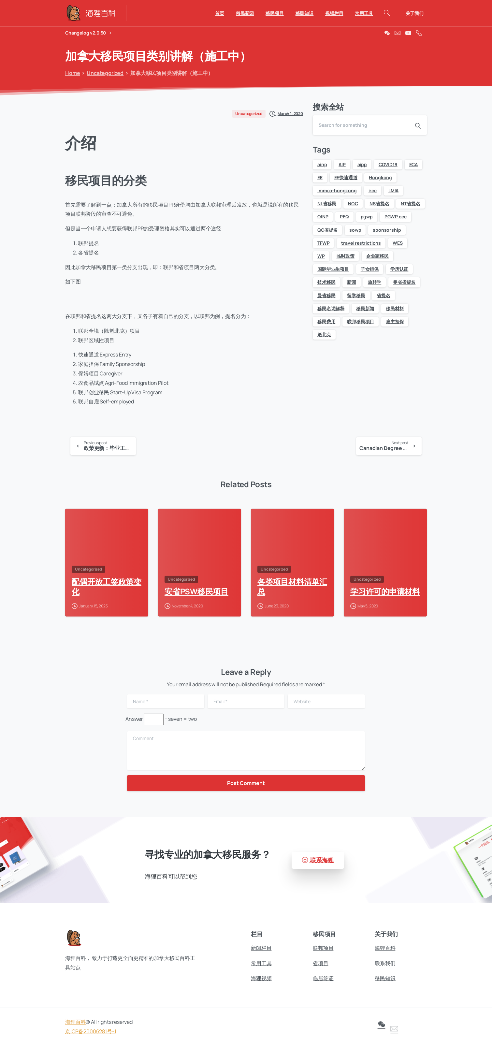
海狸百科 (75, 1025)
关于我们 (415, 13)
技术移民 (326, 282)
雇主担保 (395, 321)
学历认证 (399, 269)
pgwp (367, 216)
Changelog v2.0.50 (88, 33)
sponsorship (387, 230)
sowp (355, 230)
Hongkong (380, 177)
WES (398, 243)
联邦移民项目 (360, 321)
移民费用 (326, 321)
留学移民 (356, 295)
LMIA (393, 190)
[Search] (361, 125)
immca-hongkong (337, 190)
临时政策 (346, 256)
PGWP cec (395, 216)
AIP (342, 164)
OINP (322, 216)
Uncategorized (103, 73)
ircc (373, 190)
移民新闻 (365, 308)
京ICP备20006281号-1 (90, 1034)
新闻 (351, 282)
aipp (362, 164)
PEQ (344, 216)
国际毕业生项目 (333, 269)
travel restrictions (361, 243)
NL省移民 (326, 203)
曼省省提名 (404, 282)
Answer (134, 718)
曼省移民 (326, 295)
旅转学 (375, 282)
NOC (353, 203)
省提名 (383, 295)
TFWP (323, 243)
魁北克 (324, 334)
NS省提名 (379, 203)
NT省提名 (410, 203)
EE (320, 177)
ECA (413, 164)
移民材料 (395, 308)
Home (71, 73)
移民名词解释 (330, 308)
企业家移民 (377, 256)
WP (321, 256)
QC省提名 (327, 230)
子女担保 (370, 269)
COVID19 (388, 164)
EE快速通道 (345, 177)
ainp (322, 164)
